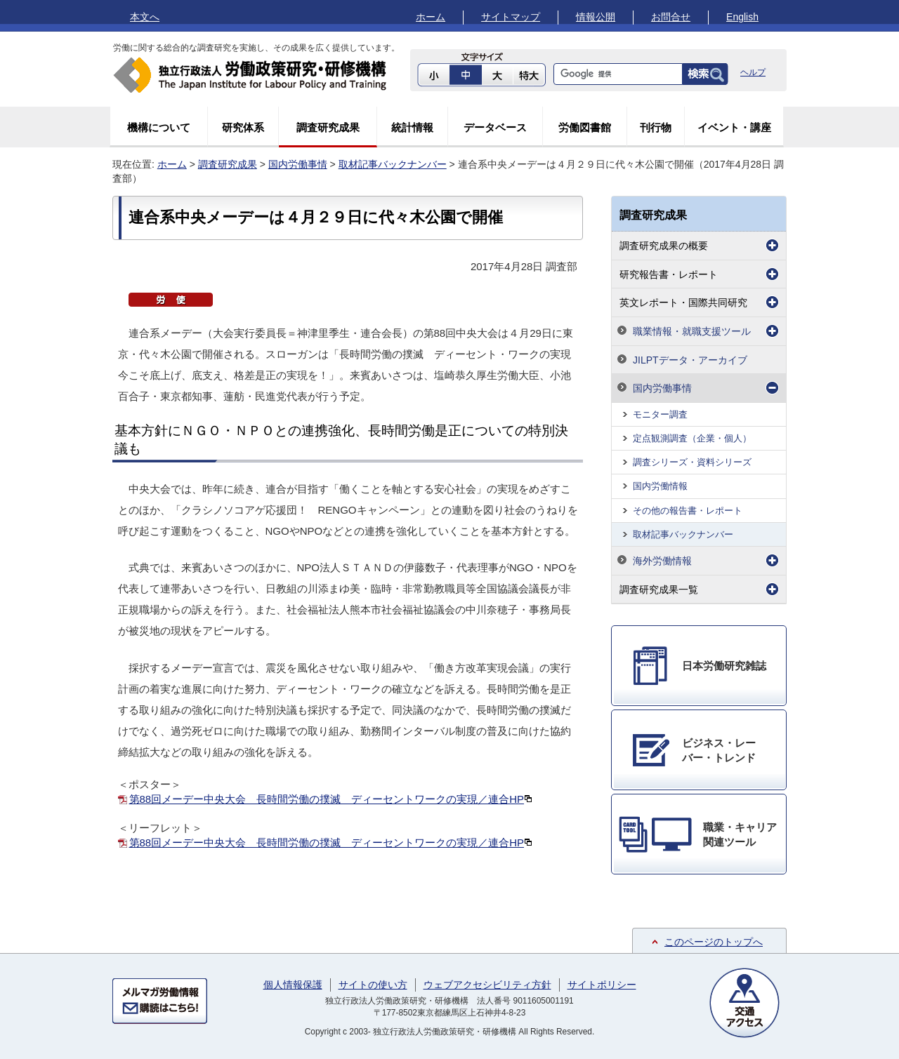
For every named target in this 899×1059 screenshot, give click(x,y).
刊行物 (655, 127)
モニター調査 (660, 414)
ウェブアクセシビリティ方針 (487, 984)
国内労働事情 (297, 164)
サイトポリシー (601, 984)
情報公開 (595, 16)
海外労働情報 (662, 560)
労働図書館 (584, 127)
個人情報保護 (292, 984)
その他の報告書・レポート (687, 510)
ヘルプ (753, 72)
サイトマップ (510, 16)
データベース (495, 127)
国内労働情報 (660, 486)
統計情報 (412, 127)
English (742, 16)
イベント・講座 (734, 127)
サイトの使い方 (373, 984)
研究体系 (243, 127)
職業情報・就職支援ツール (692, 331)
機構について (158, 127)
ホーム (430, 16)
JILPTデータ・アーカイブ (690, 360)
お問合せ (670, 16)
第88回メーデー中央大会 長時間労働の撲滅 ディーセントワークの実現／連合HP (331, 799)
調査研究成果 (328, 127)
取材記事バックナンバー (393, 164)
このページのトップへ (713, 941)
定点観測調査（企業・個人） (692, 438)
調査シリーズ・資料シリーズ (692, 462)
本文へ (144, 16)
